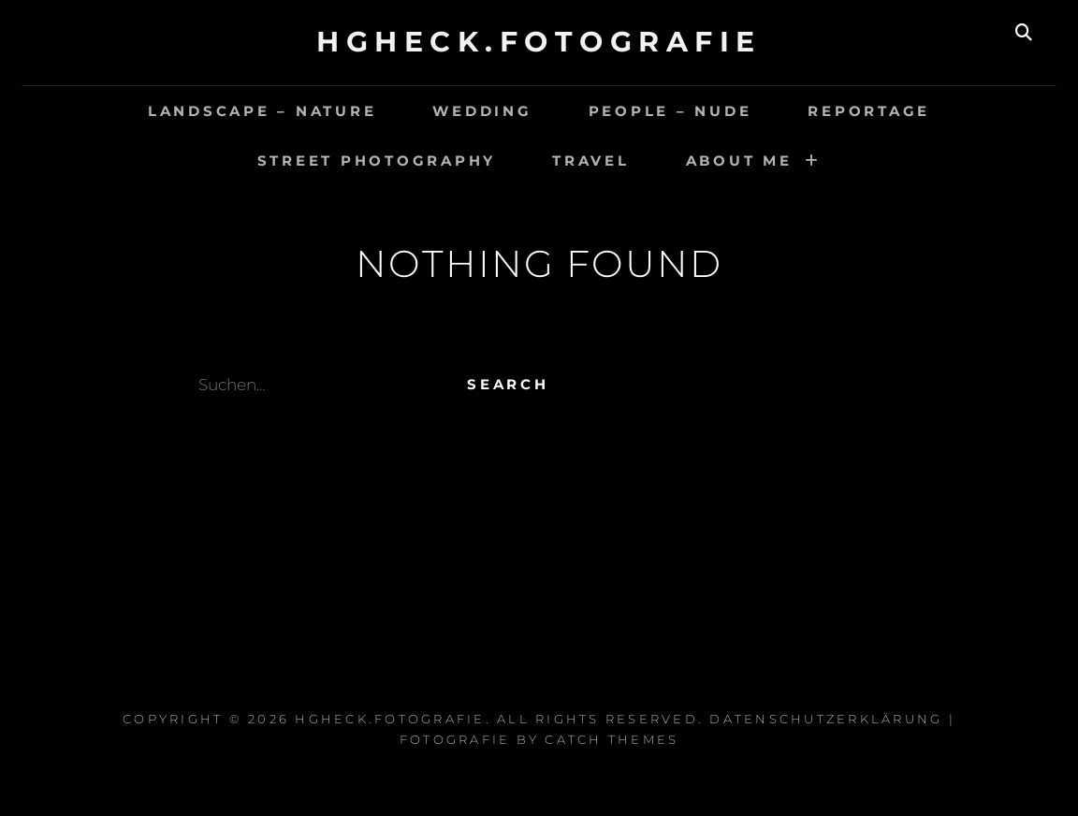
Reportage (869, 111)
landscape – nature (262, 111)
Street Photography (377, 160)
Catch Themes (611, 739)
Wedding (482, 111)
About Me (739, 160)
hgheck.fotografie (539, 41)
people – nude (670, 111)
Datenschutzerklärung (825, 718)
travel (591, 160)
